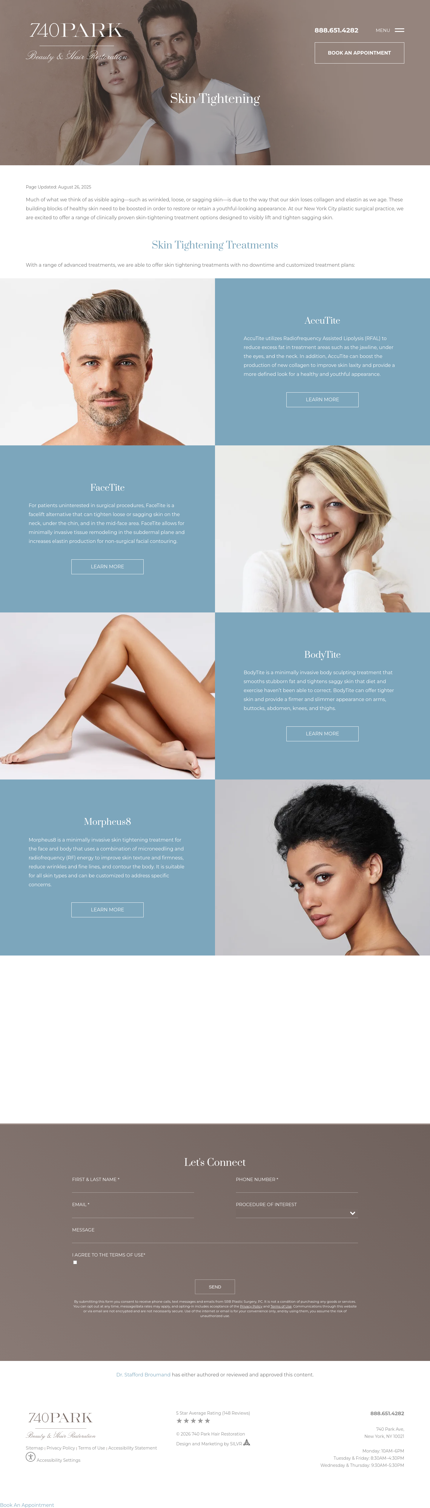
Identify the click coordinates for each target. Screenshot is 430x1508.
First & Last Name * (95, 1179)
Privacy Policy (61, 1448)
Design (183, 1444)
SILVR (240, 1444)
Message (83, 1230)
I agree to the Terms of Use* (108, 1255)
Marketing (212, 1444)
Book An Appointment (359, 53)
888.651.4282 (336, 30)
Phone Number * (257, 1179)
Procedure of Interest (266, 1204)
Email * (80, 1204)
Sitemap (34, 1448)
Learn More (322, 399)
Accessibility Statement (132, 1448)
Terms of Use (91, 1448)
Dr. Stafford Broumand (143, 1375)
